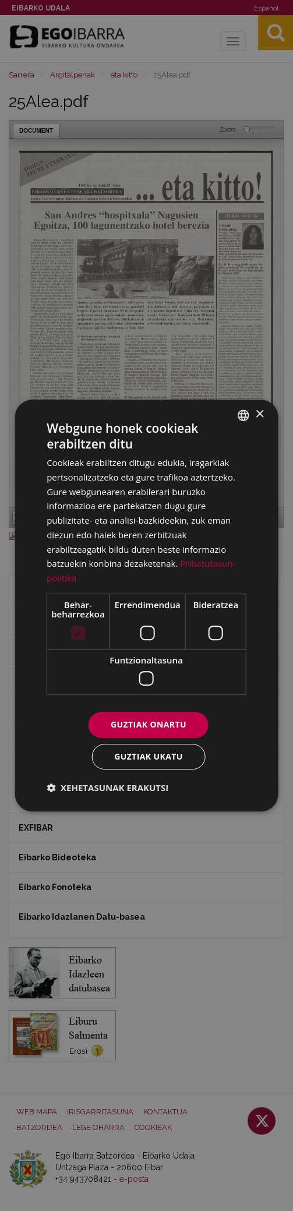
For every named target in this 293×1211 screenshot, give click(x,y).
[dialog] (146, 606)
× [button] (259, 414)
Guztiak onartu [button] (148, 724)
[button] (107, 787)
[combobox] (243, 415)
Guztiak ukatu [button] (148, 756)
